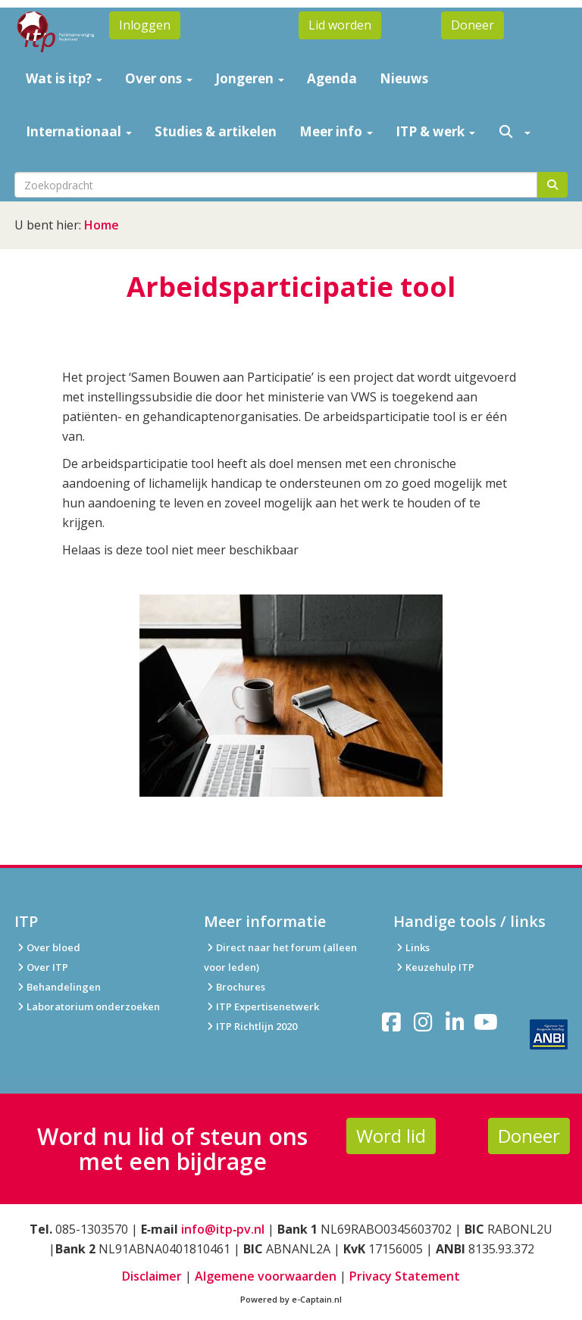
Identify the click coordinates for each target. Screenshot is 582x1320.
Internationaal (79, 131)
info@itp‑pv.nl (222, 1229)
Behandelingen (57, 987)
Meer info (336, 131)
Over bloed (47, 947)
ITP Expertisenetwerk (261, 1006)
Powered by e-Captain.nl (291, 1299)
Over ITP (41, 967)
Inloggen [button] (145, 25)
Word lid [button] (391, 1135)
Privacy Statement (404, 1276)
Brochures (234, 987)
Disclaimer (152, 1276)
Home (101, 225)
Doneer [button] (472, 25)
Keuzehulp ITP (439, 967)
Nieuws (404, 78)
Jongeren (249, 78)
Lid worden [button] (339, 25)
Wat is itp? (64, 78)
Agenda (332, 78)
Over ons (158, 78)
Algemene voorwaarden (265, 1276)
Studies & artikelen (216, 131)
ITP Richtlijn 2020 (256, 1026)
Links (411, 947)
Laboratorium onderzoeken (87, 1006)
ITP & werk (435, 131)
